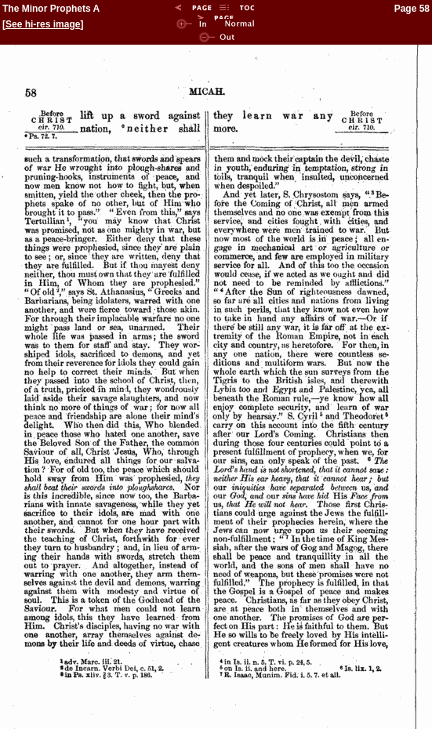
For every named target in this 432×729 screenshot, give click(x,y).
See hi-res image (42, 24)
